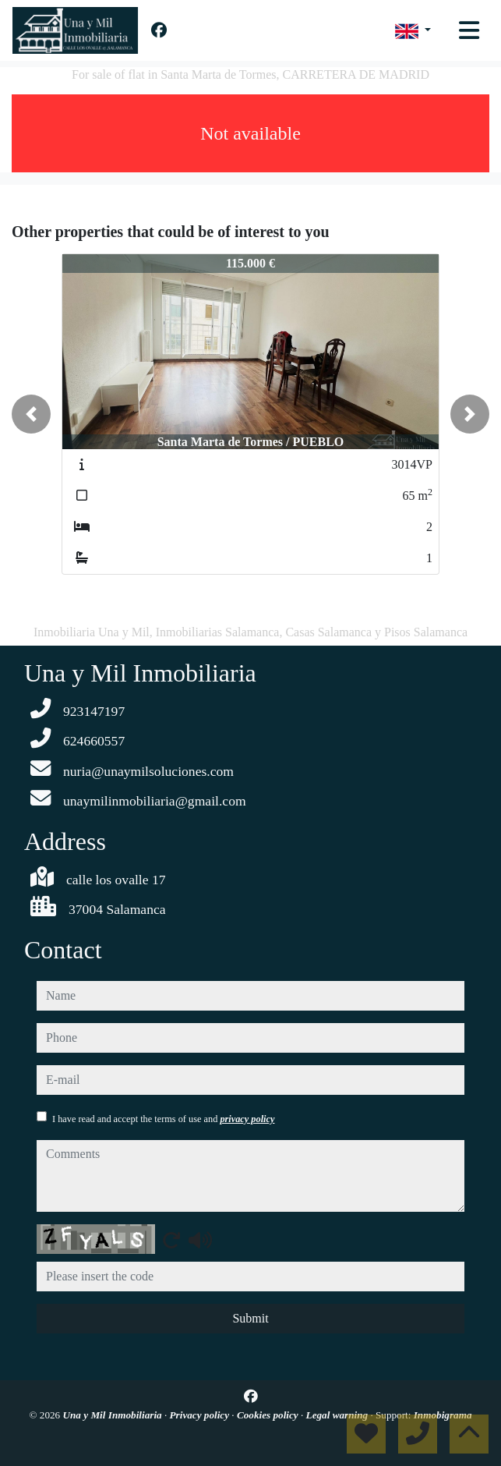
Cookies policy (269, 1415)
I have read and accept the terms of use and (163, 1119)
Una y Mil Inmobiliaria (113, 1415)
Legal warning (338, 1415)
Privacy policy (201, 1415)
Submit (250, 1318)
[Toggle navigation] (469, 30)
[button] (31, 414)
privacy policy (247, 1119)
